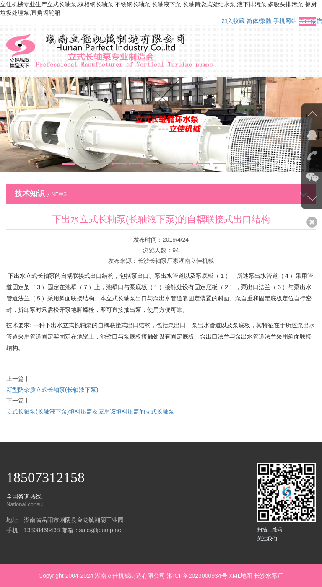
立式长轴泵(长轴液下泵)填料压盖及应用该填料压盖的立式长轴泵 (90, 411)
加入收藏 (233, 21)
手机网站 (285, 21)
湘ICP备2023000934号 (197, 575)
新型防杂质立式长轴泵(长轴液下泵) (52, 389)
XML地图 (240, 575)
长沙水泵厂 (268, 575)
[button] (68, 164)
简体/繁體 (259, 21)
